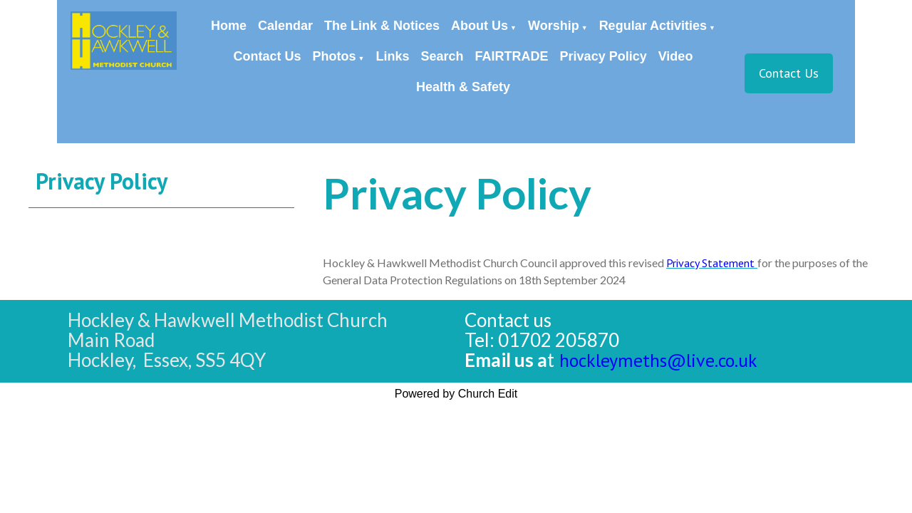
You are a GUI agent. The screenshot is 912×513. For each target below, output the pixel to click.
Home (229, 26)
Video (675, 56)
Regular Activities (653, 26)
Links (393, 56)
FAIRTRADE (512, 56)
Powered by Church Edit (456, 394)
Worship (553, 26)
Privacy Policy (603, 56)
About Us (479, 26)
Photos (334, 56)
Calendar (285, 26)
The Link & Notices (382, 26)
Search (442, 56)
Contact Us (267, 56)
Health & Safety (463, 87)
